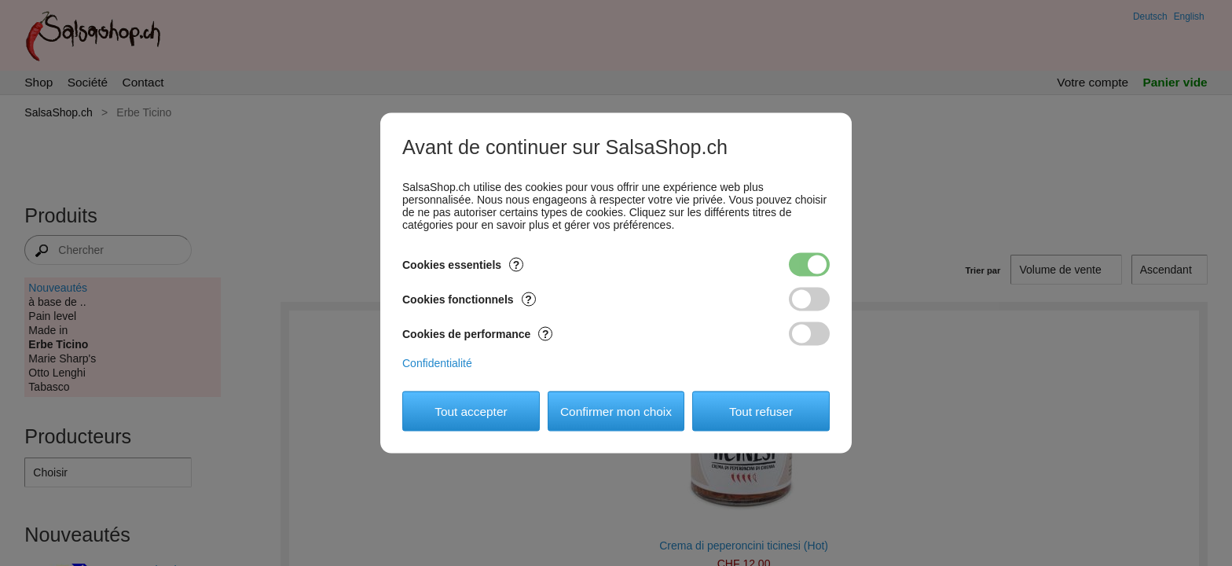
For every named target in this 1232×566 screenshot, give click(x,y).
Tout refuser (761, 410)
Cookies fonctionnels (469, 299)
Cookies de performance (477, 334)
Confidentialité (437, 363)
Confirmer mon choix (616, 410)
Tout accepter (470, 410)
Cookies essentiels (462, 265)
